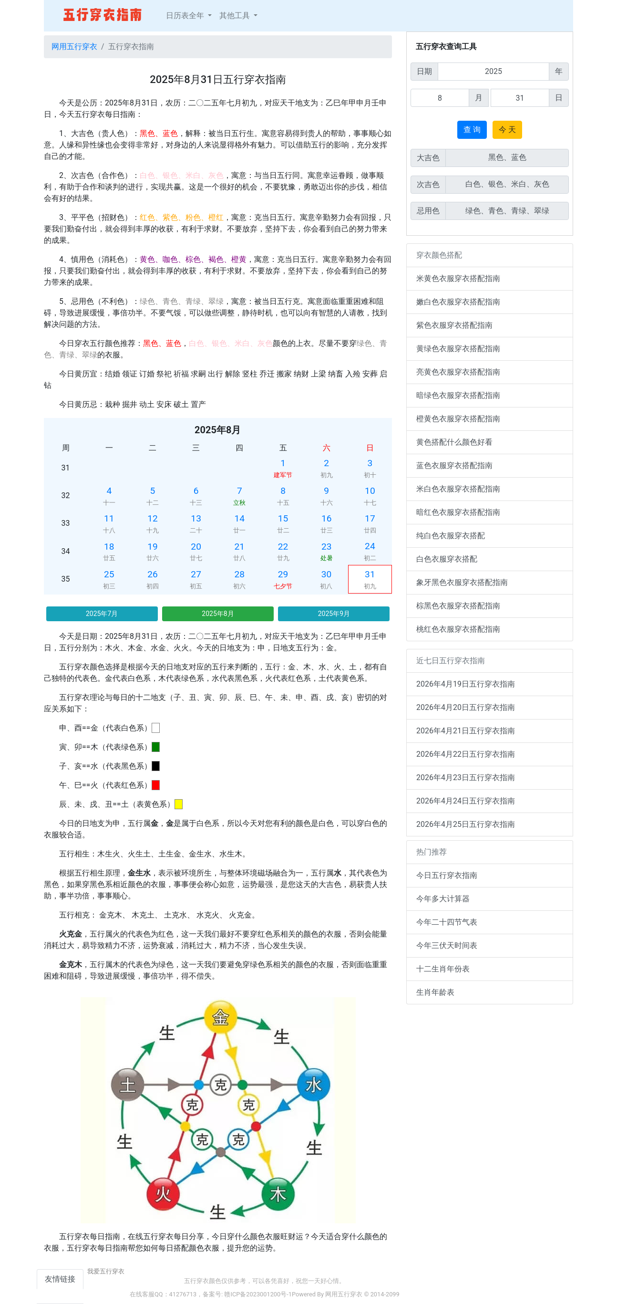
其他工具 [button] (235, 15)
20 (196, 546)
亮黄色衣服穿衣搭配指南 (458, 371)
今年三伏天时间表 (446, 945)
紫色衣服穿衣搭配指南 (454, 325)
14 (240, 518)
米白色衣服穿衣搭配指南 (458, 488)
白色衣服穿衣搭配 (446, 558)
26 (152, 574)
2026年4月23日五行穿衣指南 (465, 777)
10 (370, 490)
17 (370, 518)
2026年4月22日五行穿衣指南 (465, 754)
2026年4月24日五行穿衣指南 (465, 800)
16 (326, 518)
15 (283, 518)
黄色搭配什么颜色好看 (454, 442)
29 (283, 574)
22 (283, 546)
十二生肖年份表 (443, 968)
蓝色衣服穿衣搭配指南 (454, 465)
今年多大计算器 (443, 898)
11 (109, 518)
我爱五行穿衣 (105, 1271)
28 (240, 574)
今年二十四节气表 (446, 922)
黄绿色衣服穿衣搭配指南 (458, 348)
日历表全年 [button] (186, 15)
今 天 (507, 129)
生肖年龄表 (435, 992)
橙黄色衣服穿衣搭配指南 (458, 418)
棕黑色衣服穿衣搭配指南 (458, 605)
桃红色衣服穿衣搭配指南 (458, 629)
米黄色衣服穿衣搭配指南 (458, 278)
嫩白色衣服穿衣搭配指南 (458, 301)
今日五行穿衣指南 (446, 875)
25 (109, 574)
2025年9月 (334, 613)
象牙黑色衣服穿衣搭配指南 (462, 582)
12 (152, 518)
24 (370, 546)
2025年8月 (218, 613)
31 (370, 574)
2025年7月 (102, 613)
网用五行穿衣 (74, 46)
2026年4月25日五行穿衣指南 (465, 824)
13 (196, 518)
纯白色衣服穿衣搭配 (450, 535)
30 (326, 574)
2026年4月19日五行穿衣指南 (465, 684)
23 (326, 546)
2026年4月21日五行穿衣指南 (465, 730)
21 (240, 546)
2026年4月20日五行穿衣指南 (465, 707)
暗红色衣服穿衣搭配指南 (458, 512)
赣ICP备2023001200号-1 (258, 1294)
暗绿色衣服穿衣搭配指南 (458, 395)
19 (152, 546)
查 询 (472, 129)
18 (109, 546)
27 (196, 574)
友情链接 (60, 1278)
